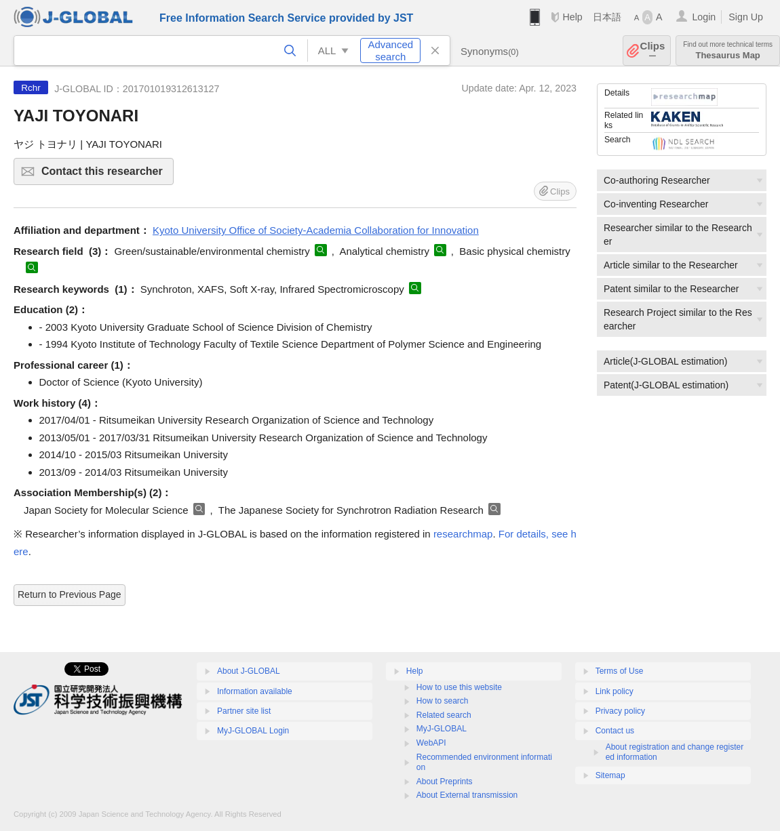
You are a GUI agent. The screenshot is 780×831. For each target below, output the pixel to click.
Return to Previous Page (69, 594)
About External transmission (467, 795)
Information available (254, 691)
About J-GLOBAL (248, 671)
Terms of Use (620, 671)
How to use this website (459, 687)
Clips (652, 50)
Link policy (614, 691)
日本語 (607, 17)
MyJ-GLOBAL (441, 728)
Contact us (615, 730)
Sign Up (745, 17)
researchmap (463, 534)
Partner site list (244, 711)
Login (704, 17)
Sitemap (610, 775)
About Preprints (444, 781)
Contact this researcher (105, 175)
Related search (443, 715)
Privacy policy (620, 711)
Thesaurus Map (728, 50)
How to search (442, 701)
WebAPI (431, 743)
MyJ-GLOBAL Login (253, 730)
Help (572, 17)
